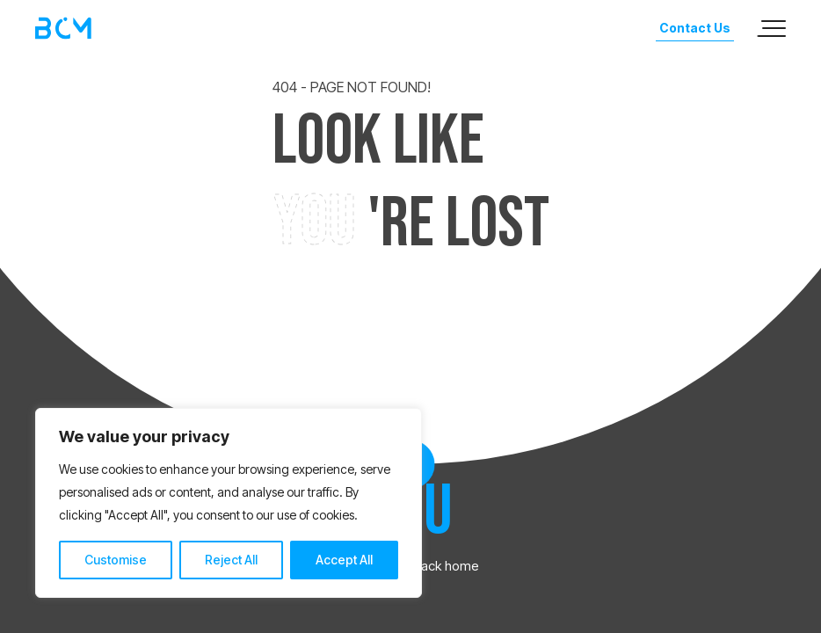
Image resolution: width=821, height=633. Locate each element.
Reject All (231, 559)
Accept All (344, 559)
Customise (115, 559)
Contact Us (694, 27)
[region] (228, 503)
